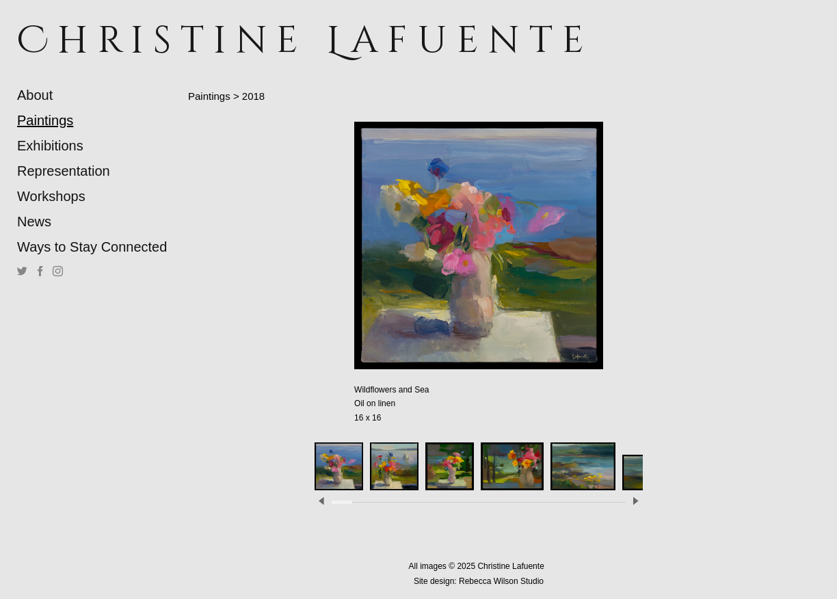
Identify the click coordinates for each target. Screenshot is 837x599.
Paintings (45, 120)
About (35, 95)
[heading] (51, 40)
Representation (63, 170)
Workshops (51, 196)
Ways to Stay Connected (92, 246)
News (34, 221)
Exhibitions (50, 145)
